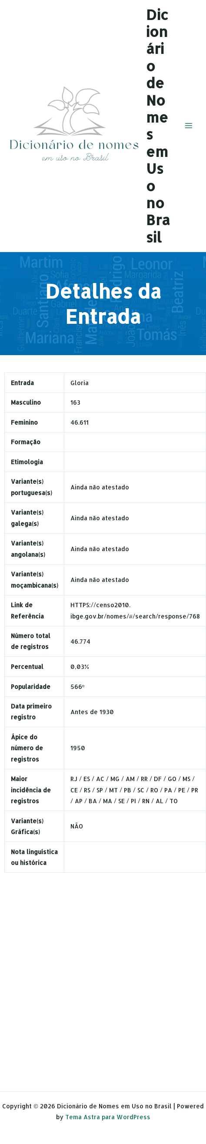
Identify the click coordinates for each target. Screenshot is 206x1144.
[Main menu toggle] (189, 126)
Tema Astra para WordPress (107, 1117)
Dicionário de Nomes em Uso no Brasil (158, 125)
